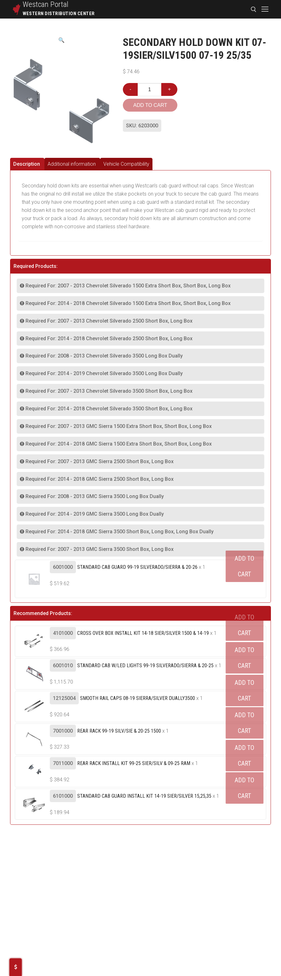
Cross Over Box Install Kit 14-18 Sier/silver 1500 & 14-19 (143, 633)
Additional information (72, 164)
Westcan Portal (46, 4)
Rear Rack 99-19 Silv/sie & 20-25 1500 (119, 731)
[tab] (27, 164)
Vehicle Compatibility (126, 164)
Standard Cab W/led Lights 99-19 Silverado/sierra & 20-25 (145, 665)
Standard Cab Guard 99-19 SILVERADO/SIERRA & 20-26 (137, 567)
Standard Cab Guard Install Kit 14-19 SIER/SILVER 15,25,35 (144, 796)
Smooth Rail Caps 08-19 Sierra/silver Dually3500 (137, 698)
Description (26, 164)
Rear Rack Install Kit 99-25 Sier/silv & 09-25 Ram (133, 763)
